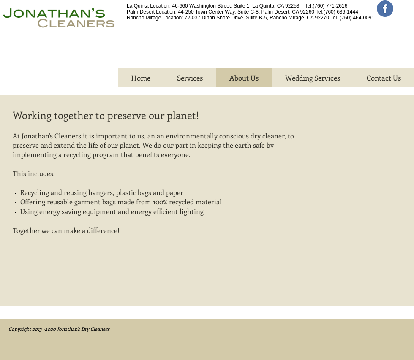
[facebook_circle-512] (385, 8)
